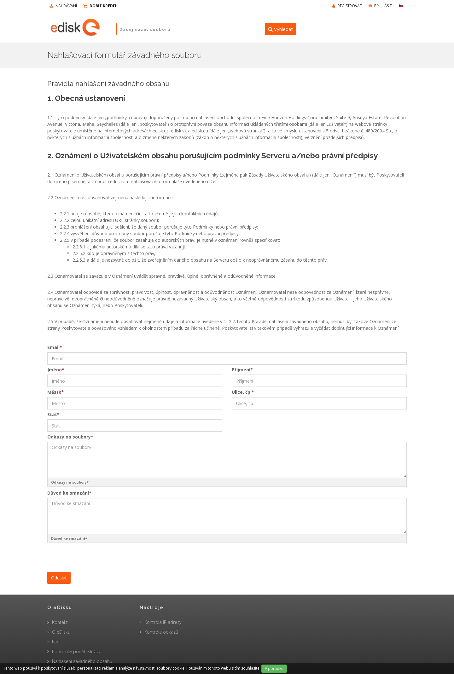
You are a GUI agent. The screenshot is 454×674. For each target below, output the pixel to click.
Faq (56, 642)
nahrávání (63, 6)
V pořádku (274, 668)
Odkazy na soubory (70, 437)
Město (55, 392)
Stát (53, 414)
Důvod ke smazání (69, 493)
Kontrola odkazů (161, 632)
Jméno (55, 370)
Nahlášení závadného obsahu (82, 661)
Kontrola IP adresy (162, 622)
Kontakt (60, 622)
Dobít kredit (100, 6)
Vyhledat (280, 29)
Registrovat (347, 6)
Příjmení (242, 370)
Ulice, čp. (243, 392)
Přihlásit (380, 6)
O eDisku (61, 632)
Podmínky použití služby (76, 651)
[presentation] (95, 556)
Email (54, 347)
